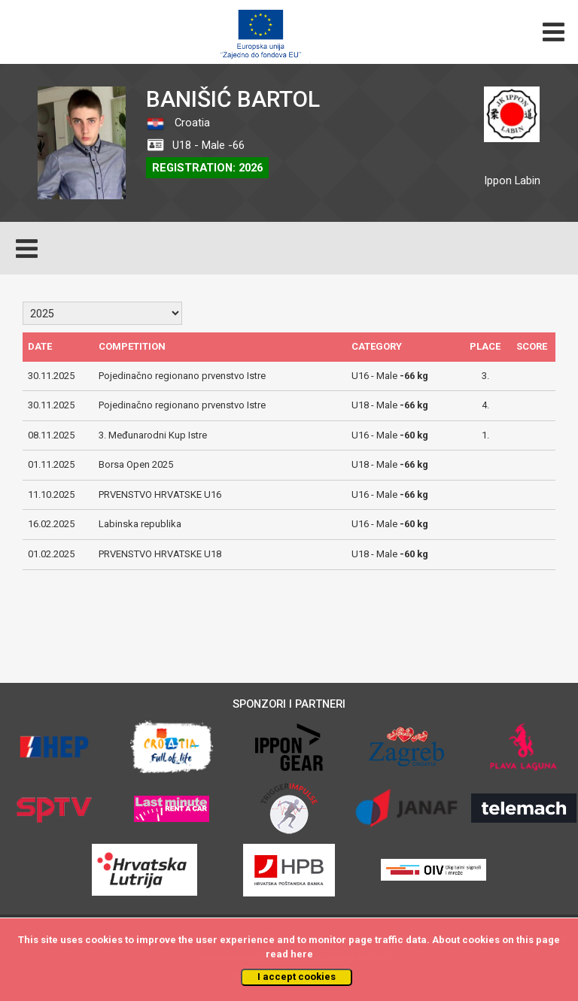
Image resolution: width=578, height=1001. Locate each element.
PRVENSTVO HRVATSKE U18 (160, 554)
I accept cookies (296, 976)
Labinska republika (140, 523)
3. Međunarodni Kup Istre (153, 435)
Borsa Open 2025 (136, 464)
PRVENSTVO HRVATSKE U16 (160, 494)
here (302, 954)
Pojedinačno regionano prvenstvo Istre (182, 375)
